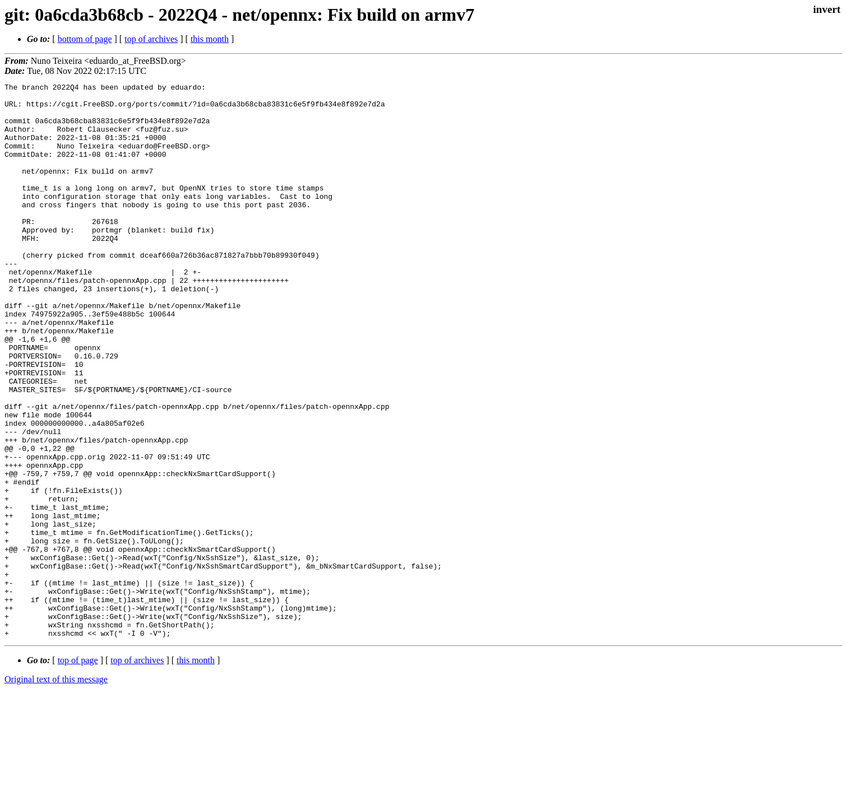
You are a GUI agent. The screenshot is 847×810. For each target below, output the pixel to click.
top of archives (151, 39)
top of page (78, 771)
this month (210, 39)
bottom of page (85, 39)
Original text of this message (56, 790)
